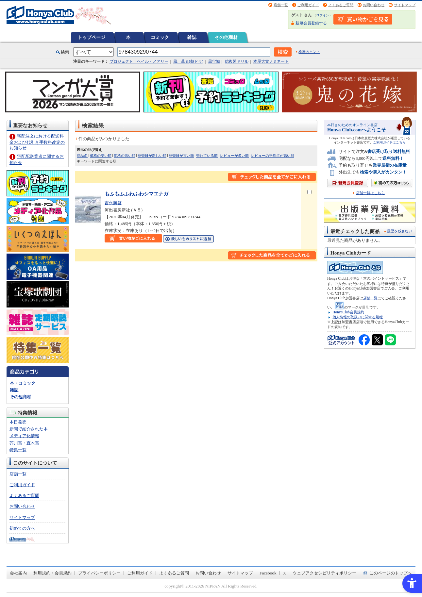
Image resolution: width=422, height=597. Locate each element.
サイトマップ (404, 5)
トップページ (91, 37)
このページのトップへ (390, 573)
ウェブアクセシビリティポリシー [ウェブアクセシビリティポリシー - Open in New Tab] (324, 573)
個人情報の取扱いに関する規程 (357, 317)
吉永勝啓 (113, 202)
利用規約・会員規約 (52, 573)
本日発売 (17, 422)
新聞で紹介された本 (28, 428)
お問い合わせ (373, 5)
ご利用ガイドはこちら (389, 142)
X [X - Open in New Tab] (284, 573)
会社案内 (18, 573)
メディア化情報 (24, 435)
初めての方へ (22, 528)
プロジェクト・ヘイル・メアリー (139, 61)
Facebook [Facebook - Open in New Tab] (268, 573)
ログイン (322, 15)
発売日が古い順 (181, 156)
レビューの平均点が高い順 (272, 156)
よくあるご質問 (340, 5)
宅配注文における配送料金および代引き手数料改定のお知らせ (37, 142)
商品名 (82, 156)
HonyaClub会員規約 (348, 312)
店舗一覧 (281, 5)
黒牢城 (214, 61)
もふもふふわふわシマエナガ (136, 193)
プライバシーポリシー (99, 573)
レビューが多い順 (234, 156)
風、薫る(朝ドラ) (188, 61)
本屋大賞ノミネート (271, 61)
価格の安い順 (100, 156)
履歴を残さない (399, 231)
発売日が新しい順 (152, 156)
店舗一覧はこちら (370, 193)
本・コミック (22, 383)
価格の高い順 (124, 156)
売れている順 (207, 156)
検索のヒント (309, 52)
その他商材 (226, 37)
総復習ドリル (236, 61)
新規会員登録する (311, 23)
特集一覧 (17, 449)
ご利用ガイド (308, 5)
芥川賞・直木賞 (24, 442)
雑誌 (191, 37)
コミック (160, 37)
